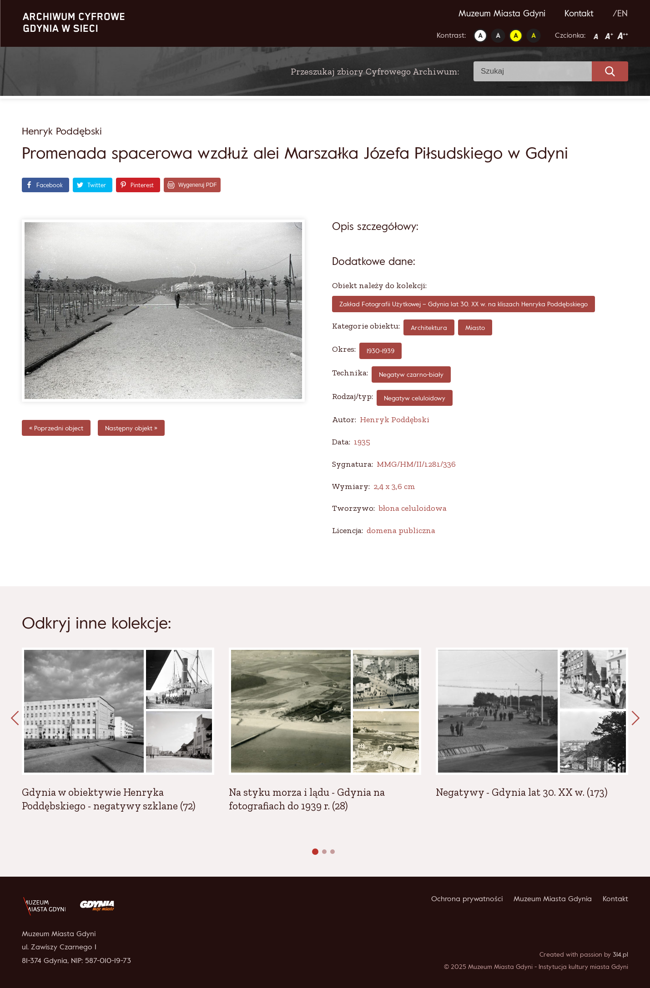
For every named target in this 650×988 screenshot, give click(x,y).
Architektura (429, 327)
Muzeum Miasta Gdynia (553, 898)
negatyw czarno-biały (411, 374)
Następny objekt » (131, 428)
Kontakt (579, 13)
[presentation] (14, 718)
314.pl (620, 954)
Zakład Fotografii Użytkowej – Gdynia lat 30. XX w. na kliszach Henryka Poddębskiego (463, 304)
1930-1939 (380, 350)
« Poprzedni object (56, 428)
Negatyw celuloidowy (414, 398)
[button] (315, 851)
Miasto (475, 327)
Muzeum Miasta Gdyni (502, 13)
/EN (620, 13)
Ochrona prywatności (467, 898)
